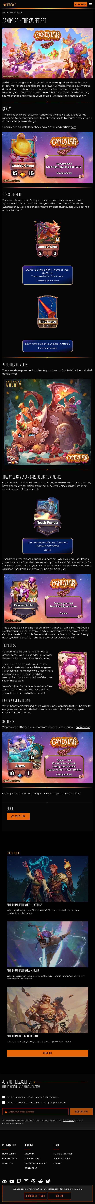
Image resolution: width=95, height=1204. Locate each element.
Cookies (57, 1163)
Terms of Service (63, 1154)
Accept (59, 1195)
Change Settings (35, 1195)
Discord (29, 1154)
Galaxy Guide (9, 1158)
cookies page (53, 1189)
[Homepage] (37, 4)
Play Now (80, 4)
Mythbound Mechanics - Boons (23, 970)
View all (47, 1053)
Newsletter (9, 1154)
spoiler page (83, 727)
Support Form (32, 1158)
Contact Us (31, 1168)
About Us (7, 1163)
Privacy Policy (68, 1121)
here (73, 126)
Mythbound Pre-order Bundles (22, 1036)
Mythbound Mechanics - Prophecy (24, 905)
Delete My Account (35, 1163)
